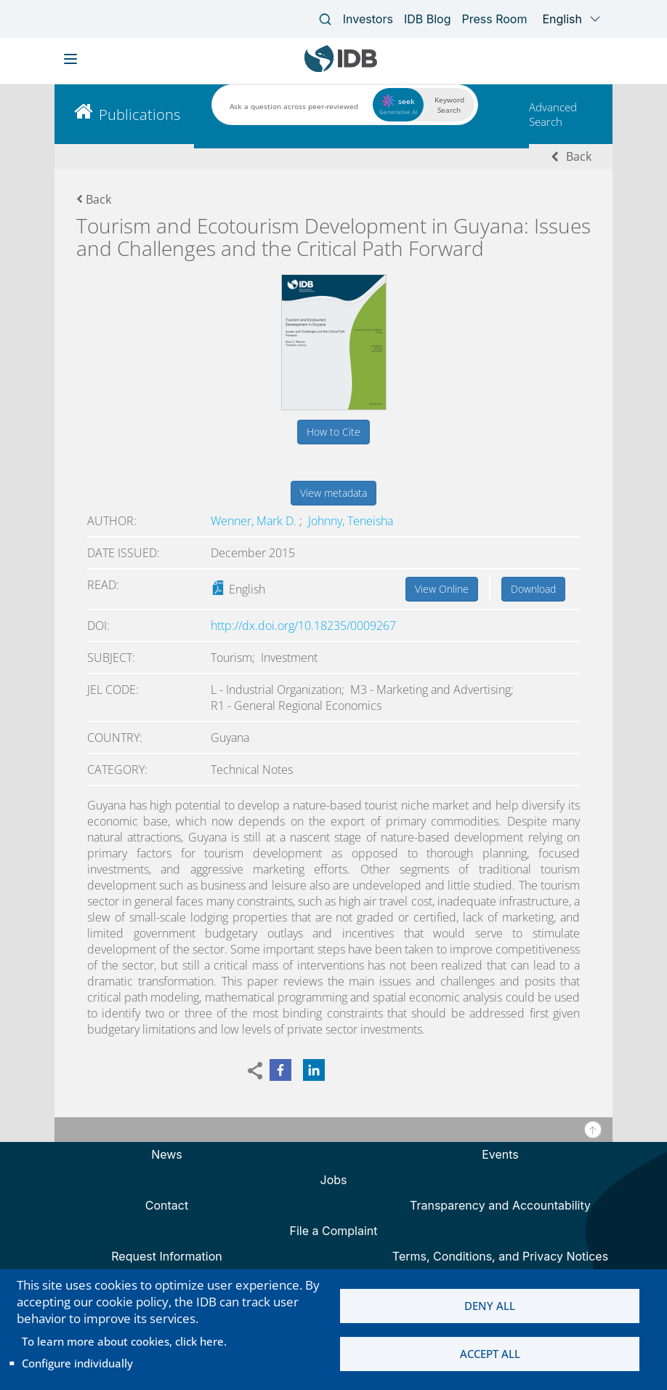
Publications (139, 114)
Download (533, 589)
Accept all (490, 1354)
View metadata (333, 493)
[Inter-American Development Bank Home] (340, 69)
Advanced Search (553, 114)
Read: (103, 585)
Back (578, 156)
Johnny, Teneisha (350, 521)
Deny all (489, 1305)
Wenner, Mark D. (255, 521)
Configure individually (77, 1363)
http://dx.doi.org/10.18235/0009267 (303, 626)
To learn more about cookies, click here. (124, 1341)
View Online (442, 589)
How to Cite (333, 432)
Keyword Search (449, 105)
